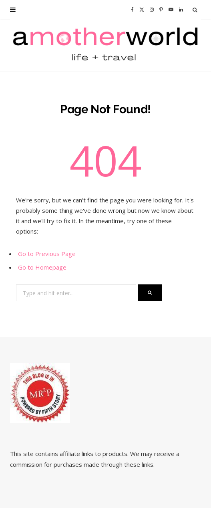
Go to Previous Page (47, 254)
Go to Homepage (42, 267)
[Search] (195, 9)
